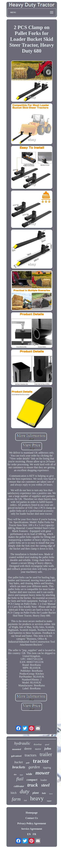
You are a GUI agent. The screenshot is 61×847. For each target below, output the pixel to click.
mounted (16, 749)
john (47, 748)
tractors (30, 755)
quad (47, 744)
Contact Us (32, 818)
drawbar (38, 744)
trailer (46, 754)
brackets (18, 767)
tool (21, 775)
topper (49, 801)
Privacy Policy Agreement (31, 823)
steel (45, 785)
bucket (18, 762)
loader (44, 780)
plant (36, 792)
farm (16, 799)
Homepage (32, 812)
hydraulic (22, 743)
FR (34, 834)
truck (32, 785)
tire (15, 774)
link (25, 800)
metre (38, 749)
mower (42, 773)
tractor (41, 761)
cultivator (19, 786)
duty (24, 791)
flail (19, 778)
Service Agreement (31, 828)
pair (28, 762)
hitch (13, 792)
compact (32, 779)
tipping (47, 767)
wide (29, 774)
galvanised (16, 756)
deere (28, 749)
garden (34, 767)
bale (44, 793)
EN (29, 834)
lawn (51, 794)
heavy (37, 798)
